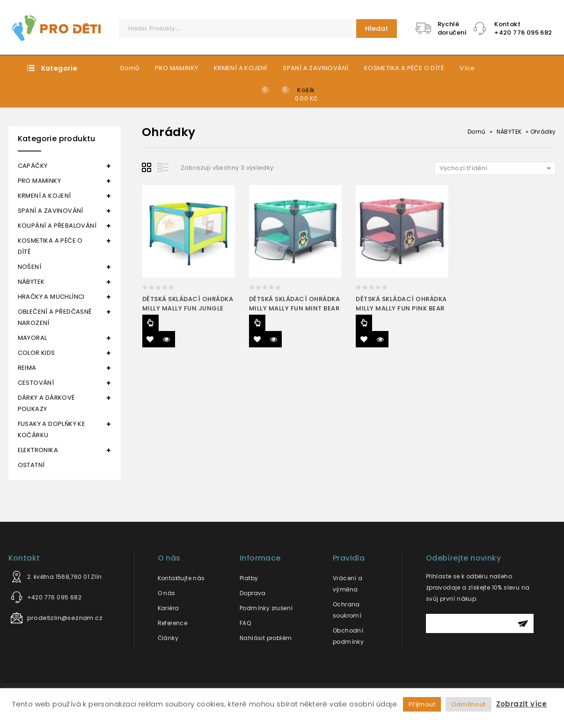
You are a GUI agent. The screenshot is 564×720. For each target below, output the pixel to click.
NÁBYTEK (509, 132)
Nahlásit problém (266, 638)
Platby (249, 578)
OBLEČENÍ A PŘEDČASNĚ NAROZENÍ (55, 317)
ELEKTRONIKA (38, 450)
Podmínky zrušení (266, 608)
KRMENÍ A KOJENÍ (240, 68)
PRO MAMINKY (176, 68)
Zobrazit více (521, 704)
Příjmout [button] (422, 704)
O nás (167, 593)
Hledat (376, 28)
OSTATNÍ (31, 465)
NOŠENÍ (29, 266)
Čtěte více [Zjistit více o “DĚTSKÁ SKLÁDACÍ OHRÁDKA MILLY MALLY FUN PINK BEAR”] (364, 323)
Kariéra (168, 608)
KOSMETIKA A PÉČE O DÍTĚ (404, 68)
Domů (129, 68)
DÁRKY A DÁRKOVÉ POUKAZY (46, 403)
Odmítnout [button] (468, 704)
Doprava (253, 593)
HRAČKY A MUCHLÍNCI (51, 296)
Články (168, 638)
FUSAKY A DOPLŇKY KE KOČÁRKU (52, 429)
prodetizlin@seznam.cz (65, 617)
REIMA (27, 367)
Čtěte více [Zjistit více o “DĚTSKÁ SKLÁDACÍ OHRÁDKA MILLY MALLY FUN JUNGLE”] (150, 323)
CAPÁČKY (33, 165)
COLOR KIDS (36, 352)
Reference (173, 623)
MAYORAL (32, 337)
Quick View (167, 339)
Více (467, 68)
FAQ (245, 623)
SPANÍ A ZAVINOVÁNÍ (315, 68)
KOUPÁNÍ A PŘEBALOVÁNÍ (57, 225)
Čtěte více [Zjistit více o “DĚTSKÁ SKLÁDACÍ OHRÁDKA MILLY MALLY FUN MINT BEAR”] (257, 323)
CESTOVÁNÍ (36, 382)
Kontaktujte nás (181, 578)
